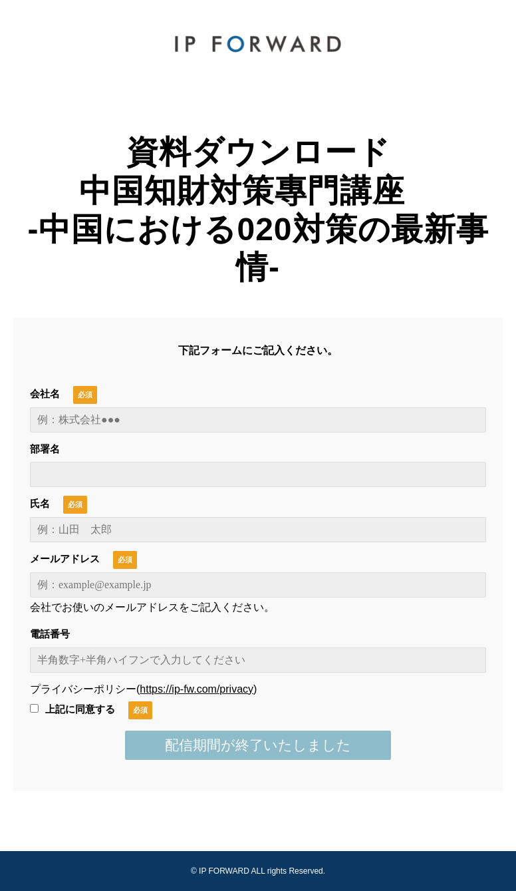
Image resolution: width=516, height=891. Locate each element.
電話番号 (50, 633)
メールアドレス (65, 558)
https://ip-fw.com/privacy (196, 689)
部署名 (45, 448)
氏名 (40, 503)
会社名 (45, 393)
